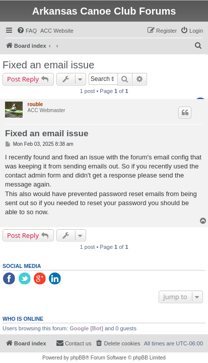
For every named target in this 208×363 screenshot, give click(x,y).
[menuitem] (27, 31)
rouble (35, 104)
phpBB (78, 357)
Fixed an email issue (48, 64)
